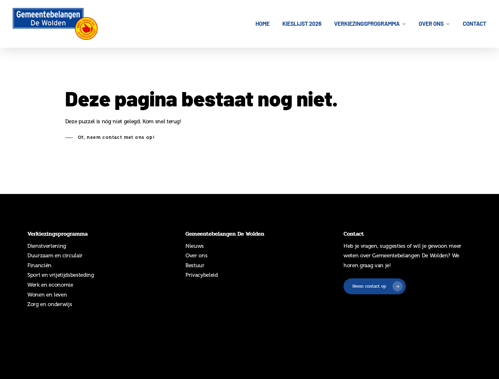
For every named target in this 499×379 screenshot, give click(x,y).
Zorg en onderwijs (49, 304)
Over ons (196, 255)
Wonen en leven (47, 294)
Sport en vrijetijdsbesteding (60, 275)
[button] (110, 137)
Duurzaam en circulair (55, 255)
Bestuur (194, 265)
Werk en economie (50, 285)
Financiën (39, 265)
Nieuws (194, 246)
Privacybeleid (201, 275)
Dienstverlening (46, 246)
